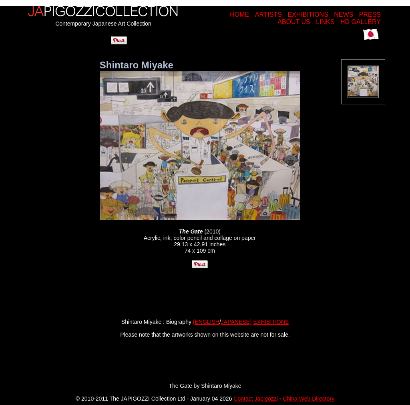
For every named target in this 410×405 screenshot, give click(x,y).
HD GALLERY (360, 21)
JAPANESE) (236, 322)
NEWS (343, 14)
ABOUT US (293, 21)
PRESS (370, 14)
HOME (239, 14)
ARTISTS (268, 14)
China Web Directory (308, 398)
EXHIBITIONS (307, 14)
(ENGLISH (206, 322)
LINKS (325, 21)
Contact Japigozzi (255, 398)
